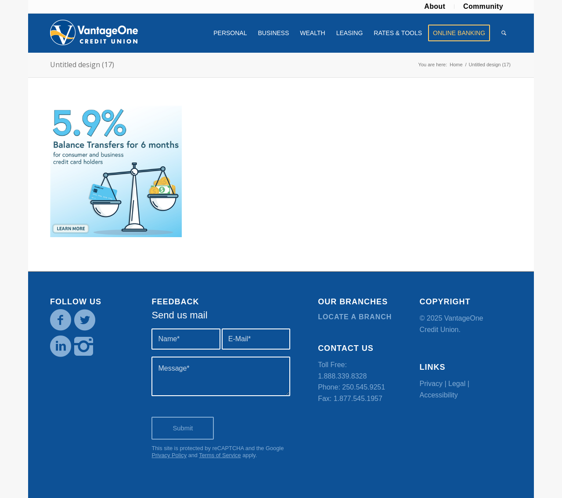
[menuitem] (434, 6)
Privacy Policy (169, 455)
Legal (456, 383)
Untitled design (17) (82, 64)
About (434, 6)
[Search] (504, 33)
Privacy (431, 383)
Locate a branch (355, 317)
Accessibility (439, 395)
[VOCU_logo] (94, 33)
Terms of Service (220, 455)
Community (483, 6)
